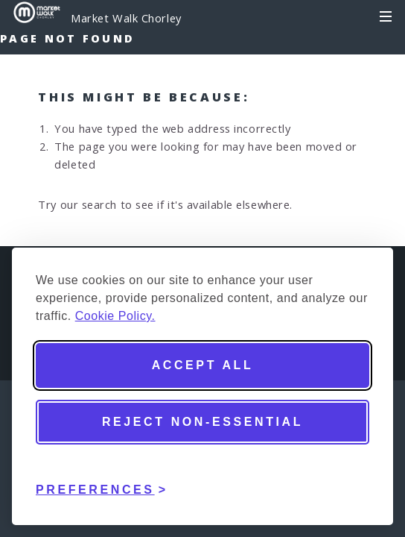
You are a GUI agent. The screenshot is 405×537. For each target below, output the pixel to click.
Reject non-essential (202, 421)
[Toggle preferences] (102, 478)
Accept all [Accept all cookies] (203, 365)
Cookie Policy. (115, 316)
